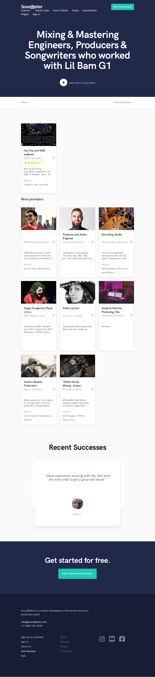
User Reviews (28, 651)
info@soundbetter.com (34, 622)
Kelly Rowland (43, 269)
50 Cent (27, 269)
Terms (63, 637)
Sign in (36, 14)
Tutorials (64, 642)
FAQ (23, 656)
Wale (34, 269)
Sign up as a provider (32, 637)
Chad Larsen (122, 269)
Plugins (25, 14)
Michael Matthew (109, 269)
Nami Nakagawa (69, 416)
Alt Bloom (28, 420)
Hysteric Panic (69, 420)
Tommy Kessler (30, 416)
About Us (26, 646)
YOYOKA (81, 416)
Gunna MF (43, 185)
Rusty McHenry (108, 272)
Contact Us (66, 651)
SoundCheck (90, 10)
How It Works (60, 10)
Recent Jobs (42, 10)
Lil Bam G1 (28, 185)
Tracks (75, 10)
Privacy (64, 646)
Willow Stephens (45, 416)
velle (36, 185)
